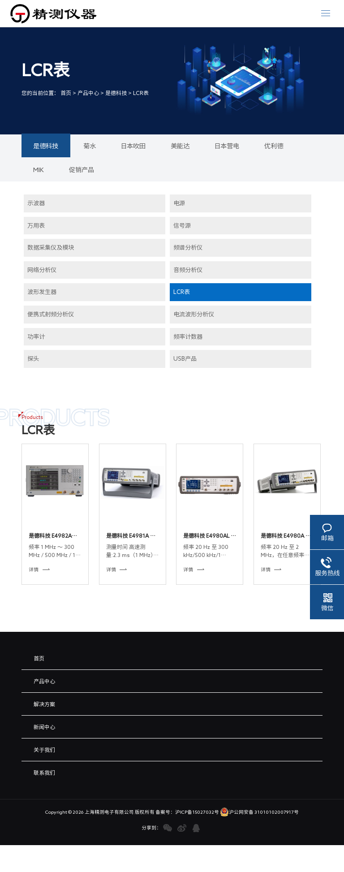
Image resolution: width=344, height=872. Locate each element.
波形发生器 (41, 292)
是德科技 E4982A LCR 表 (50, 536)
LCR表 (141, 92)
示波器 (36, 203)
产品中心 (88, 92)
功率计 (36, 336)
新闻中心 (44, 727)
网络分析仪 (41, 270)
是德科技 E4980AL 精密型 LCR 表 (209, 536)
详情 (39, 569)
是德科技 (116, 92)
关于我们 (44, 749)
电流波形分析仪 (193, 314)
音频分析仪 (187, 270)
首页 (65, 92)
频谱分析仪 (187, 247)
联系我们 (44, 772)
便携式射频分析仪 (50, 314)
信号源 (182, 225)
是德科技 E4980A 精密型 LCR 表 (286, 536)
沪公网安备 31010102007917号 (259, 811)
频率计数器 (187, 336)
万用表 (36, 225)
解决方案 (44, 704)
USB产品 (185, 358)
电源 (179, 203)
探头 (33, 358)
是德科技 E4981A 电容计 (130, 536)
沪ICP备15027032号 (197, 812)
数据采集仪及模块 (50, 247)
